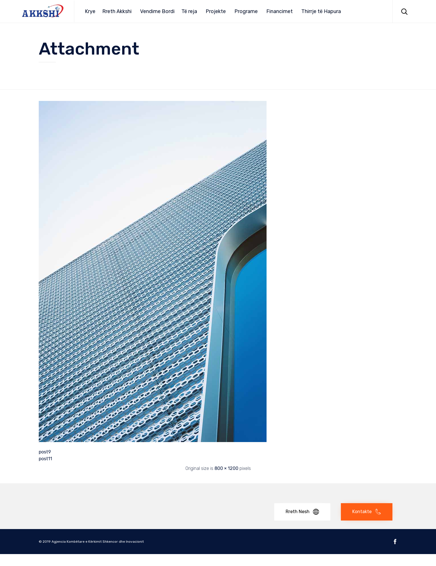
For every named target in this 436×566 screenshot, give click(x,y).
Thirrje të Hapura (321, 11)
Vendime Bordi (157, 11)
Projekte (216, 11)
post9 (45, 452)
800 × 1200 (226, 468)
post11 (45, 458)
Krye (90, 11)
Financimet (279, 11)
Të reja (189, 11)
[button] (302, 512)
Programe (246, 11)
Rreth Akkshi (117, 11)
